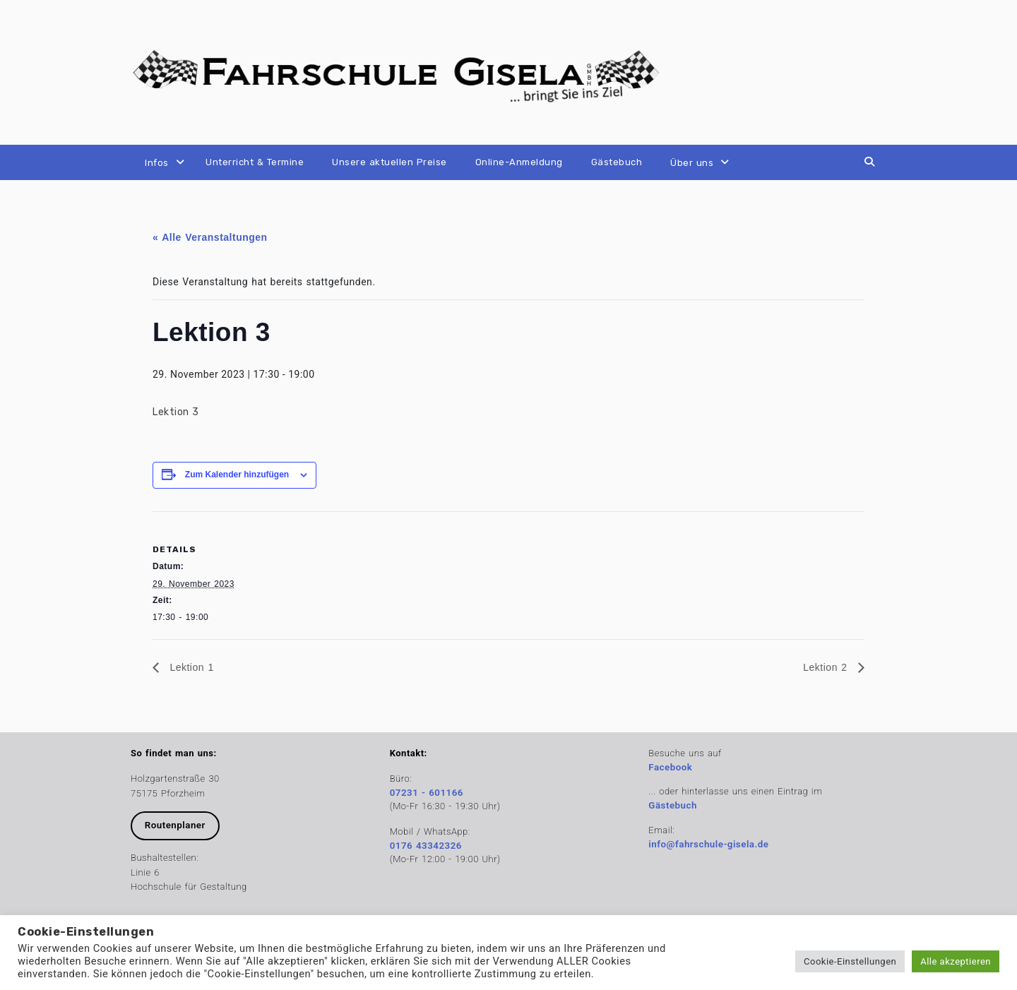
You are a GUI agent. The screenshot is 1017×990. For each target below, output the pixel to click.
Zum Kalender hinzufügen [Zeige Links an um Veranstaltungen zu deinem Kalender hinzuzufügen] (237, 474)
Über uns (691, 162)
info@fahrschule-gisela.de (708, 844)
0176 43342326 (426, 845)
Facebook (670, 767)
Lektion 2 (827, 667)
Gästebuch (617, 162)
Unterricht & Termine (255, 162)
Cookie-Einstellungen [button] (850, 961)
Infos (157, 162)
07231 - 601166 (426, 792)
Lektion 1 (190, 667)
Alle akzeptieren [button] (955, 961)
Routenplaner (175, 825)
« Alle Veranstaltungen (210, 237)
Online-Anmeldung (519, 162)
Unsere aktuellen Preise (389, 162)
